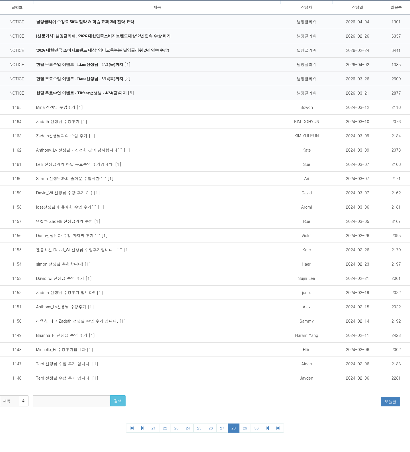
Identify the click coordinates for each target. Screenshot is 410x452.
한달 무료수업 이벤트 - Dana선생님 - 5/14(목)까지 (80, 79)
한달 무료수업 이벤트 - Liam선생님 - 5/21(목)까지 (80, 64)
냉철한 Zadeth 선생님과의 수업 (65, 221)
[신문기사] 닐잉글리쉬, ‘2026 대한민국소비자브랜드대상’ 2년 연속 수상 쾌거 (103, 36)
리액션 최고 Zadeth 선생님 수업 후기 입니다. (78, 321)
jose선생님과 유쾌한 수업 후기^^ (67, 207)
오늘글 (390, 401)
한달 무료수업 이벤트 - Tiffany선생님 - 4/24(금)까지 (82, 93)
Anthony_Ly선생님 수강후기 (62, 307)
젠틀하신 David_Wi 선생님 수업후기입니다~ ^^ (80, 250)
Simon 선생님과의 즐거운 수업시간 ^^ (71, 178)
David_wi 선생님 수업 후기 (61, 278)
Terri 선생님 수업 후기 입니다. (64, 364)
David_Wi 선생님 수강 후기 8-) (65, 193)
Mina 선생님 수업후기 (56, 107)
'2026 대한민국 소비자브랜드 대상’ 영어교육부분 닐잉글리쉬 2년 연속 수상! (102, 50)
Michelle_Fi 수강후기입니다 (61, 349)
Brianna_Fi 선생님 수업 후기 (62, 335)
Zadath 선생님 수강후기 (58, 121)
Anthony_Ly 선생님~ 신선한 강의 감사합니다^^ (80, 150)
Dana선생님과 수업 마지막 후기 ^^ (68, 235)
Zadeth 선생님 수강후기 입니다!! (66, 292)
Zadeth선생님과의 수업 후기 (62, 136)
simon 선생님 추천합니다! (60, 264)
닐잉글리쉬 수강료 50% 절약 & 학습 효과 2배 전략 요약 (85, 22)
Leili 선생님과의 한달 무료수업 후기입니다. (75, 164)
